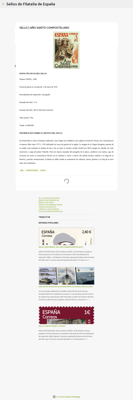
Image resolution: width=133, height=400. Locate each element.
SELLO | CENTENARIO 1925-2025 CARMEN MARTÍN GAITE (61, 247)
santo (43, 170)
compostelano (32, 170)
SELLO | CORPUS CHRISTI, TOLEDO (52, 326)
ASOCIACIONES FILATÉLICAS (51, 211)
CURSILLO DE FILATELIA (49, 209)
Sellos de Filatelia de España (31, 4)
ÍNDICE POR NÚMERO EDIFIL (50, 205)
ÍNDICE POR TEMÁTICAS (49, 200)
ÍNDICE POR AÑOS (46, 202)
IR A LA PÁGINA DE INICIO (49, 198)
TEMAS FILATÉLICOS (47, 207)
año (21, 170)
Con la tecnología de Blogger (66, 397)
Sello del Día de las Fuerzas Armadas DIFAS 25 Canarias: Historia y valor (66, 286)
